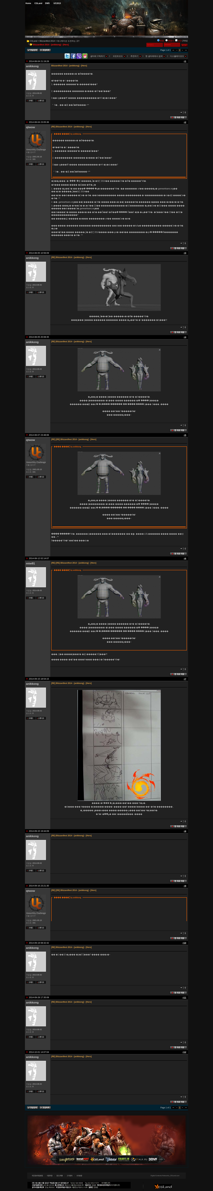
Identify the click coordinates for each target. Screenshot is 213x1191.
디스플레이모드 (178, 56)
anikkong (32, 66)
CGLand (33, 41)
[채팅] (185, 41)
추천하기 (135, 56)
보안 (180, 41)
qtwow (30, 127)
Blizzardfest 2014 (47, 41)
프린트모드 (119, 56)
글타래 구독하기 (99, 56)
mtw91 (30, 563)
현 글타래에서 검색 (155, 56)
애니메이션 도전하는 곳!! (68, 41)
